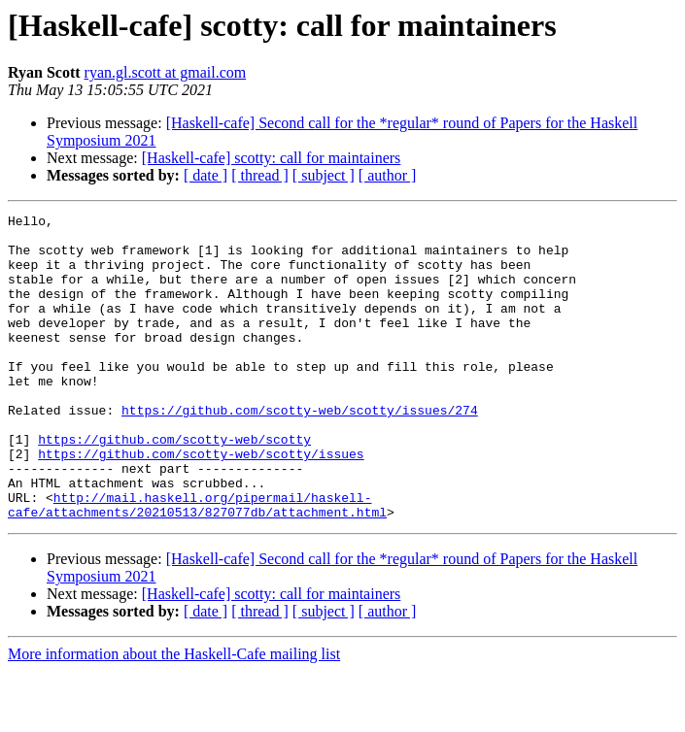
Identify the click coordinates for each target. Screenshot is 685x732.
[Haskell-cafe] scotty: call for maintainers (271, 158)
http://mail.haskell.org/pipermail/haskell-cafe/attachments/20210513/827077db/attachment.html (197, 564)
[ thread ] (260, 175)
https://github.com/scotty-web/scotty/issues (200, 503)
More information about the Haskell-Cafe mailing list (174, 715)
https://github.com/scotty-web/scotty (174, 485)
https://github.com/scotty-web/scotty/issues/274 (299, 450)
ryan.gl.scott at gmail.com (166, 72)
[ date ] (205, 175)
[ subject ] (323, 175)
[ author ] (388, 175)
